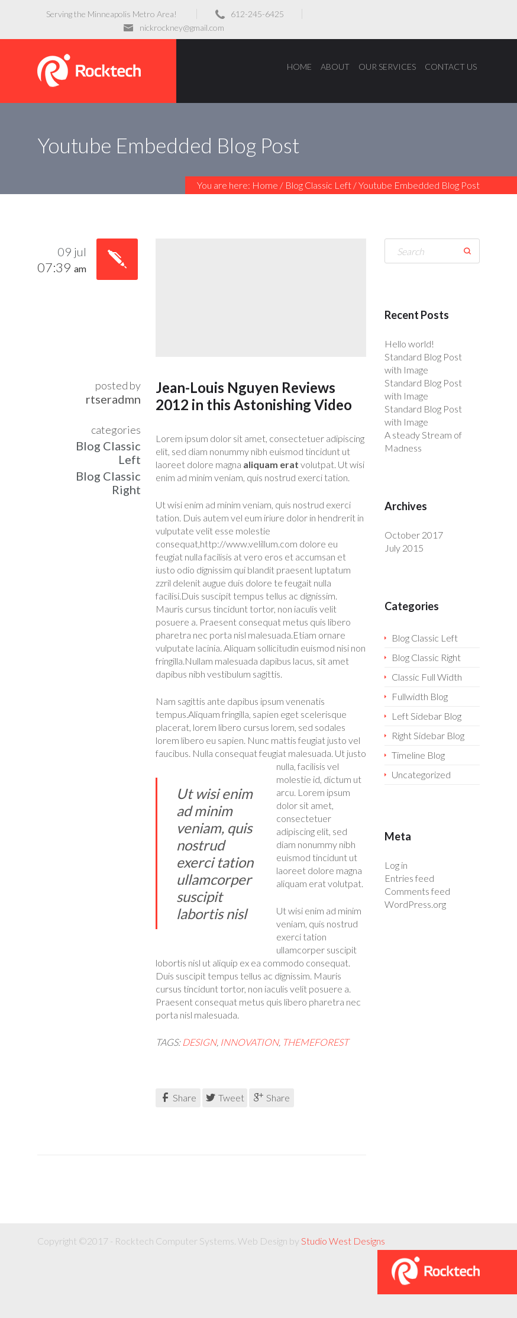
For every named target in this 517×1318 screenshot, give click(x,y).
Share (178, 1097)
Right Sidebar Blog (428, 735)
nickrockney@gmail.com (182, 27)
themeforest (315, 1042)
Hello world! (409, 343)
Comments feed (417, 891)
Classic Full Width (427, 676)
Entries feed (409, 878)
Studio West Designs (343, 1240)
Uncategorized (421, 774)
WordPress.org (415, 904)
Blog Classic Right (108, 483)
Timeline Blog (418, 754)
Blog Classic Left (318, 185)
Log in (396, 865)
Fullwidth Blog (420, 696)
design (199, 1042)
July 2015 (404, 547)
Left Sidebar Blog (426, 715)
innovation (249, 1042)
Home (265, 185)
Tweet (225, 1097)
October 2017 (413, 534)
